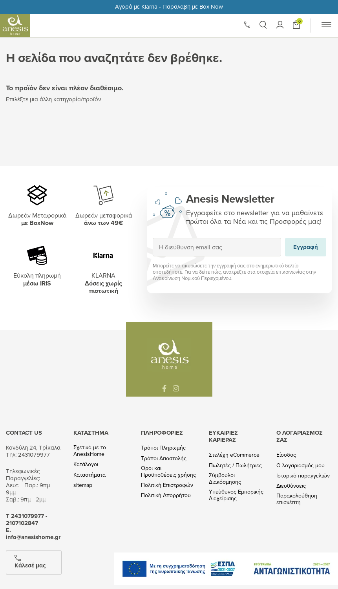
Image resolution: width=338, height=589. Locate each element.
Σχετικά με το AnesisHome (89, 450)
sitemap (82, 485)
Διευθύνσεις (291, 486)
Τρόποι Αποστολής (163, 458)
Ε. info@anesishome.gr (33, 533)
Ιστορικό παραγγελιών (303, 475)
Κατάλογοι (85, 464)
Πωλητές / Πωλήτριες (235, 465)
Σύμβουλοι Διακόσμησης (225, 478)
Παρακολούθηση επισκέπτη (296, 499)
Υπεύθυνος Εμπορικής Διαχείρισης (236, 495)
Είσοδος (286, 455)
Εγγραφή (305, 247)
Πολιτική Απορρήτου (166, 495)
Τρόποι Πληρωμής (163, 447)
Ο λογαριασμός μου (300, 465)
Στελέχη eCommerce (234, 455)
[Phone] (247, 25)
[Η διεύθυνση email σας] (217, 247)
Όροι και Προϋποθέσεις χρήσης (168, 471)
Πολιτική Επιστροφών (167, 485)
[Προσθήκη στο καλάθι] (296, 24)
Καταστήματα (89, 475)
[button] (263, 25)
